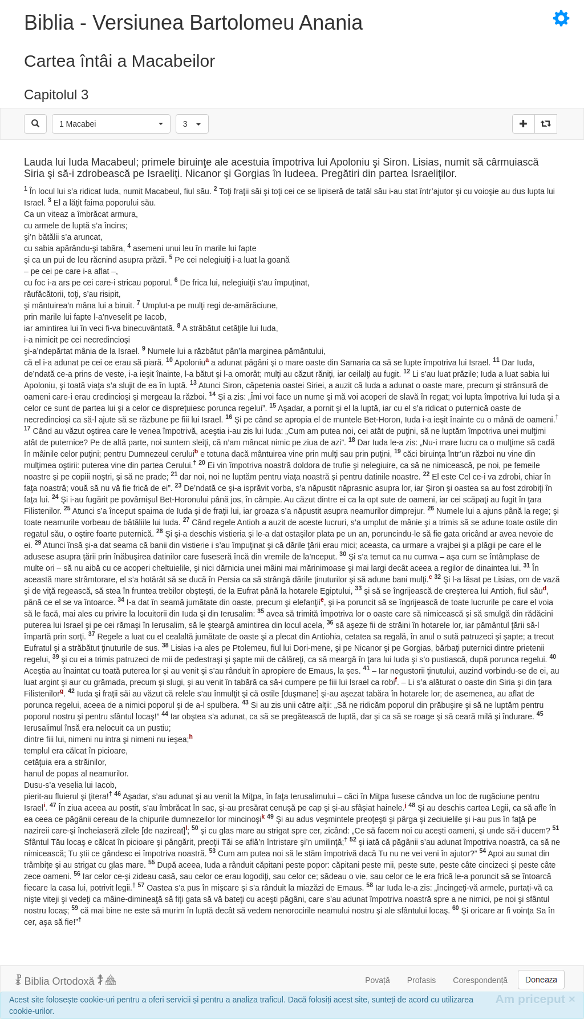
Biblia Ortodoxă (65, 980)
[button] (111, 124)
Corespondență (480, 980)
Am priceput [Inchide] (535, 999)
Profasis (421, 980)
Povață (377, 980)
